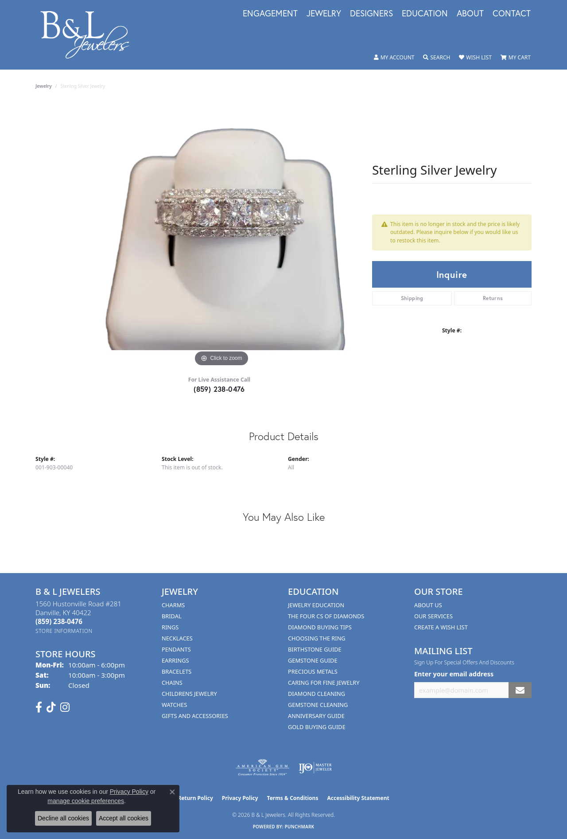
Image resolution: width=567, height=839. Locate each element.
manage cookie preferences (85, 800)
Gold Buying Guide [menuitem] (317, 727)
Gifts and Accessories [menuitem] (195, 716)
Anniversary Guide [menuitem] (316, 716)
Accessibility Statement (358, 798)
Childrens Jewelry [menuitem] (189, 694)
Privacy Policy (240, 798)
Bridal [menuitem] (172, 616)
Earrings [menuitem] (175, 660)
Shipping (412, 298)
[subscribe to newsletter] (520, 690)
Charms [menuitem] (173, 605)
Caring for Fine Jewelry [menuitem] (324, 683)
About (470, 14)
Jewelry (324, 14)
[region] (221, 236)
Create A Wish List (441, 627)
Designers (371, 14)
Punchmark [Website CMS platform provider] (300, 826)
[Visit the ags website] (262, 768)
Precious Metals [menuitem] (313, 671)
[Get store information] (64, 631)
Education (425, 14)
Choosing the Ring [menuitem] (317, 638)
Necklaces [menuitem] (177, 638)
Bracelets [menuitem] (176, 671)
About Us (428, 605)
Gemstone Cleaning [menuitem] (318, 705)
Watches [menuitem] (174, 705)
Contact (512, 14)
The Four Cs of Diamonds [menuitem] (326, 616)
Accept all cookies (123, 818)
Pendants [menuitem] (176, 649)
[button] (394, 57)
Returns (493, 298)
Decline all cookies (63, 818)
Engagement (270, 14)
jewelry (43, 86)
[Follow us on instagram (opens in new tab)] (65, 707)
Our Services (433, 616)
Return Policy (195, 798)
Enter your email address (453, 674)
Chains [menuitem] (172, 683)
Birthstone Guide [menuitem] (315, 649)
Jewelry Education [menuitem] (316, 605)
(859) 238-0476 (219, 389)
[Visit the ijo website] (315, 768)
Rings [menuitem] (170, 627)
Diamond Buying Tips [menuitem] (320, 627)
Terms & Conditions (292, 798)
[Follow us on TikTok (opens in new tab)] (51, 707)
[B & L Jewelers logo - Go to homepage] (89, 35)
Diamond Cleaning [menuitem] (316, 694)
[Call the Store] (58, 621)
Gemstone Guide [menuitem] (313, 660)
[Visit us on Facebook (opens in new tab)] (38, 707)
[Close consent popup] (172, 792)
